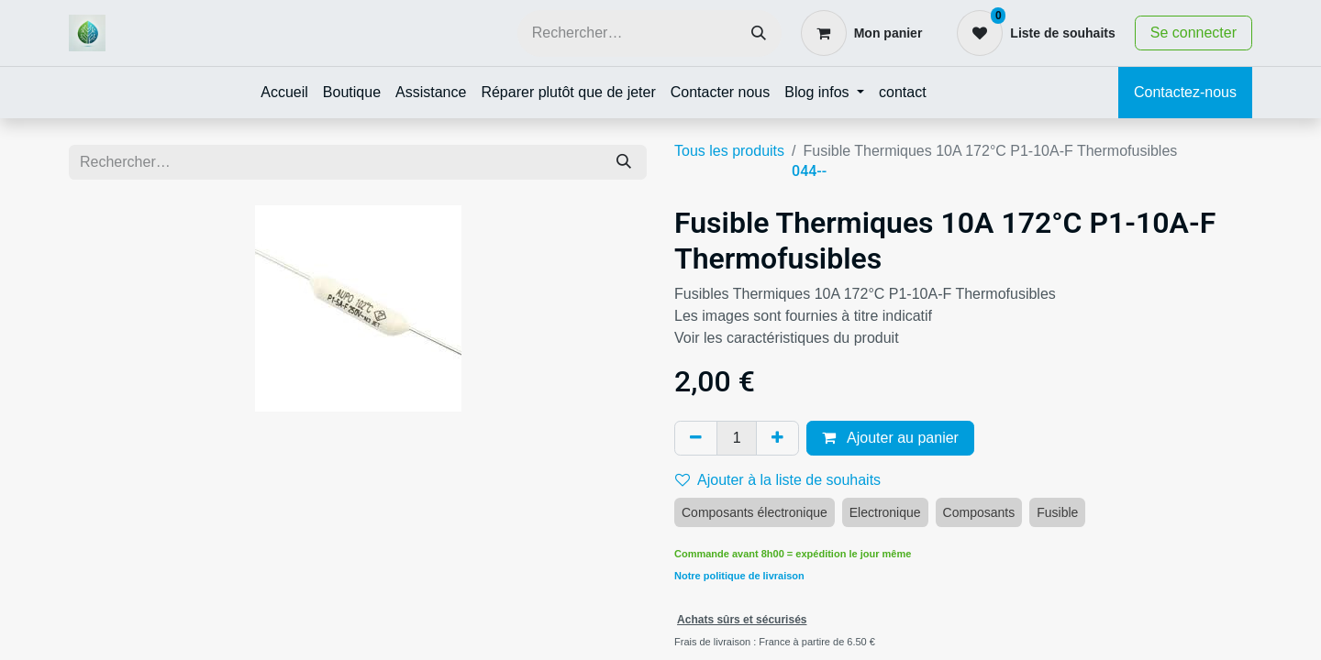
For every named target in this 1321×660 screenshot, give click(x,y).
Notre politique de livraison (739, 575)
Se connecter (1193, 32)
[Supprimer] (695, 438)
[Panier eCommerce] (861, 33)
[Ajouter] (777, 438)
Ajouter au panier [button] (890, 438)
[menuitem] (284, 92)
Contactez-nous (1185, 92)
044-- (809, 171)
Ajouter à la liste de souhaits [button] (778, 480)
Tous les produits (729, 151)
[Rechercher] (759, 33)
